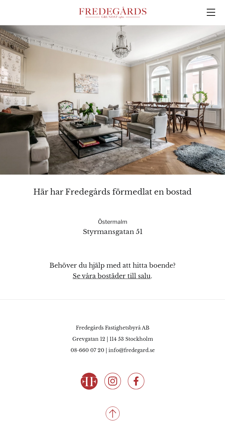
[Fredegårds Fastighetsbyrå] (112, 13)
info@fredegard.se (131, 350)
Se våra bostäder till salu (112, 276)
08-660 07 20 (87, 350)
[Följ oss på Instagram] (112, 380)
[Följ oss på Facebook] (136, 380)
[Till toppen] (112, 413)
